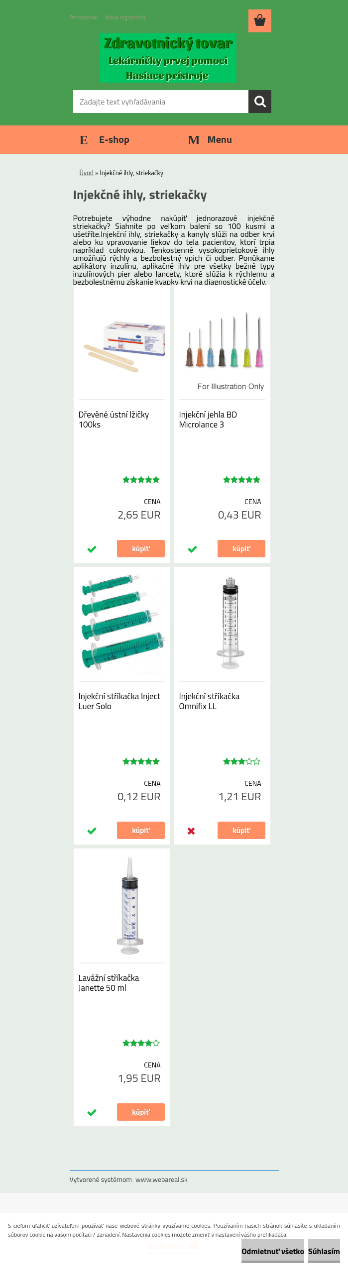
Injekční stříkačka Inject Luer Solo (120, 701)
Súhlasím (324, 1251)
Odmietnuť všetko (272, 1251)
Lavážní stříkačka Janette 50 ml (109, 983)
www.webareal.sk (161, 1179)
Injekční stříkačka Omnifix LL (209, 701)
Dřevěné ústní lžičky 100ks (114, 419)
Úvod (87, 173)
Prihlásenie (83, 17)
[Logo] (168, 58)
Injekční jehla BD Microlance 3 (208, 419)
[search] (259, 101)
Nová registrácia (126, 17)
